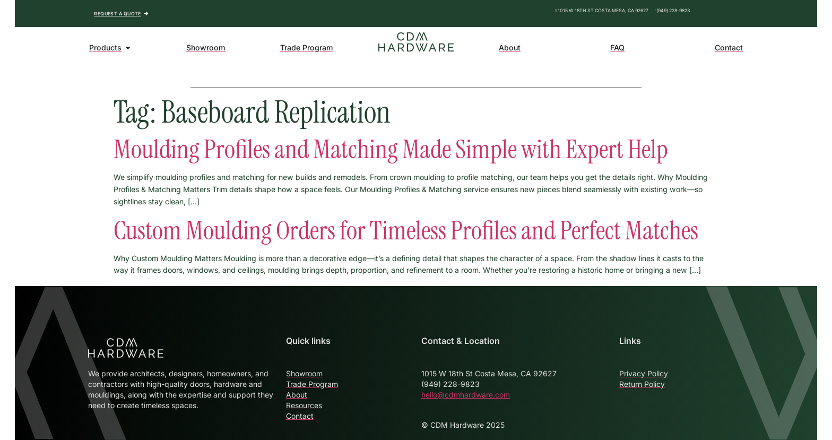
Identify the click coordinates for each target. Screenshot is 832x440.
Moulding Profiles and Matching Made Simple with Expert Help (391, 149)
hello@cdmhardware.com (465, 394)
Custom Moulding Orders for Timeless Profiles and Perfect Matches (406, 230)
